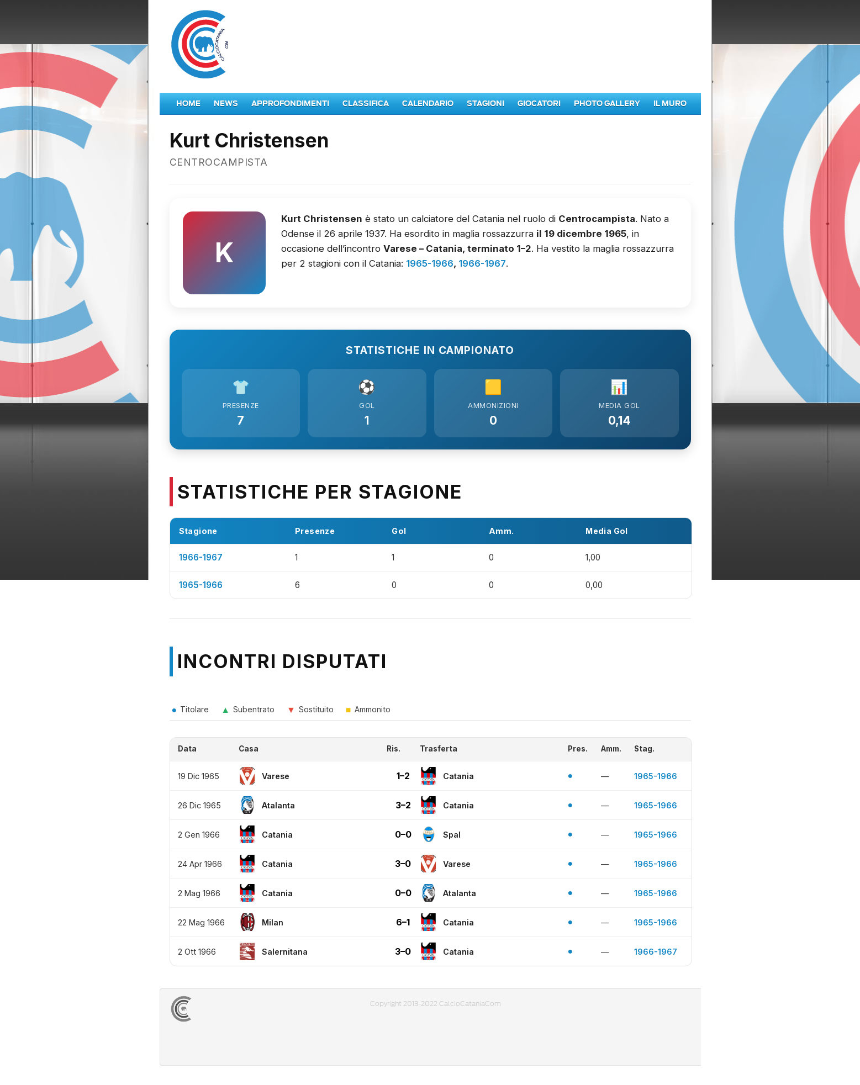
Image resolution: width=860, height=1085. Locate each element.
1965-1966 (429, 263)
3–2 (403, 807)
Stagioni (485, 103)
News (226, 103)
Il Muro (670, 103)
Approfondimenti (290, 103)
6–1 (403, 924)
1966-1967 (482, 263)
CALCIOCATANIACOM (221, 1011)
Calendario (427, 103)
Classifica (365, 103)
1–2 (403, 778)
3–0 (403, 866)
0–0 (403, 837)
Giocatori (539, 103)
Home (188, 103)
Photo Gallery (607, 103)
